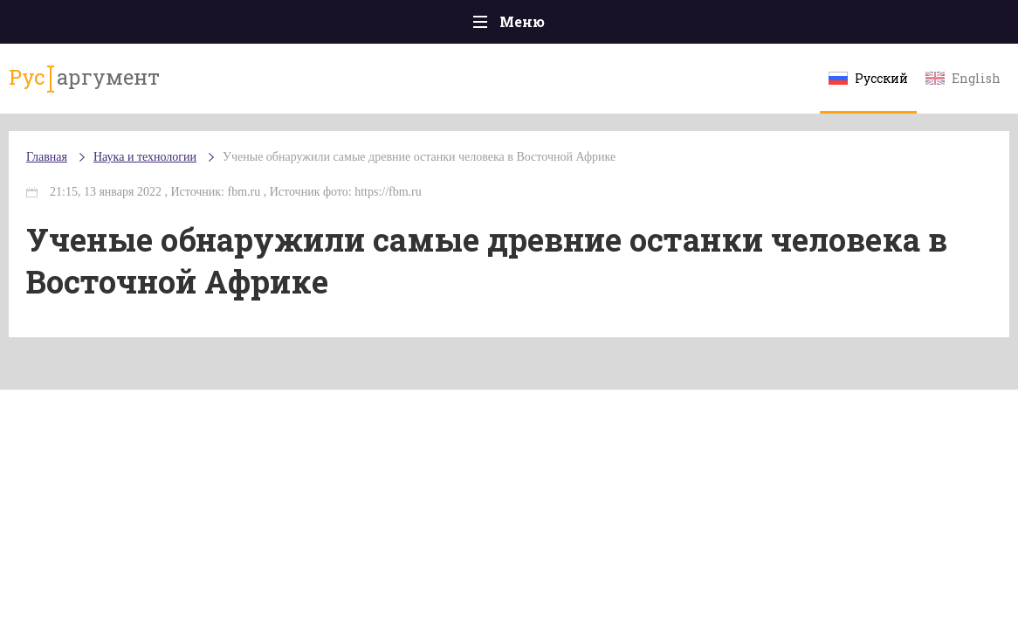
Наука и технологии (144, 156)
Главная (46, 156)
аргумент (84, 78)
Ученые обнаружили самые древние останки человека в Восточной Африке (419, 156)
